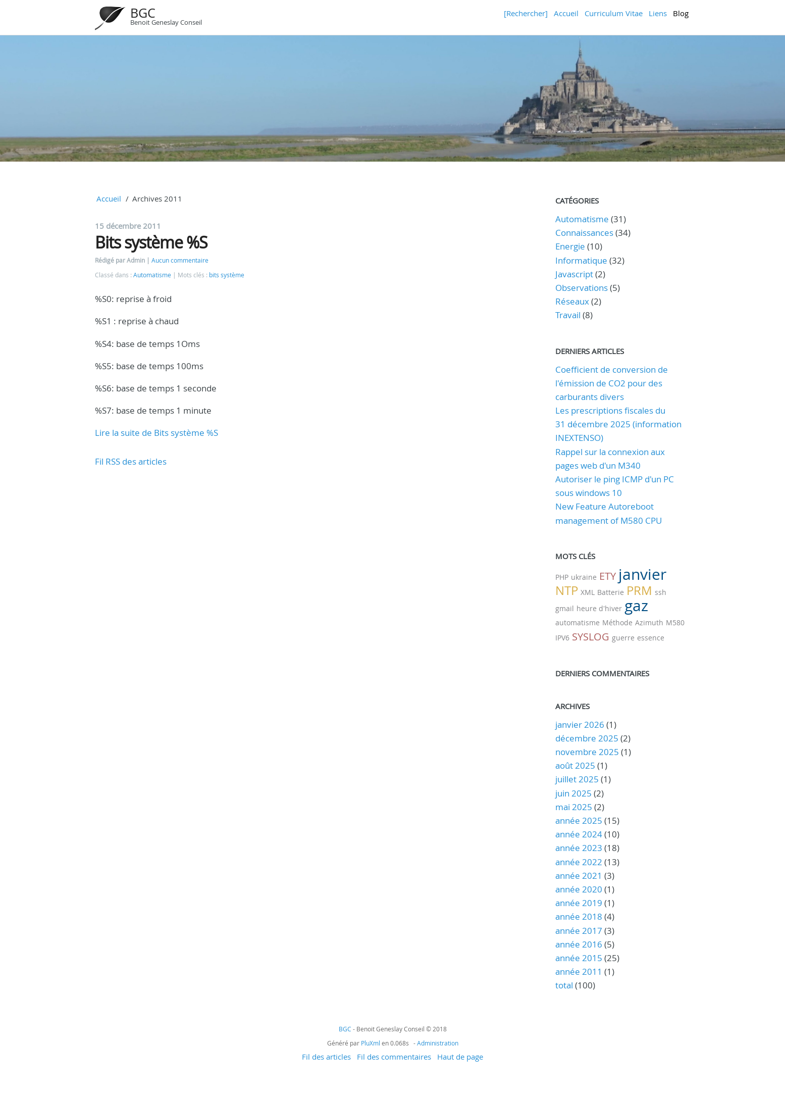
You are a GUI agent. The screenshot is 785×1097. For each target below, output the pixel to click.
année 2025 (578, 820)
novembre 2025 (587, 752)
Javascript (574, 274)
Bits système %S (151, 242)
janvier (642, 574)
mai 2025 (573, 807)
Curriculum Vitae (614, 13)
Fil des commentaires (394, 1057)
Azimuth (649, 622)
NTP (566, 590)
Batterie (610, 592)
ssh (660, 592)
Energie (570, 246)
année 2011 (578, 971)
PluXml (370, 1043)
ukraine (584, 577)
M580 (675, 622)
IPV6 (562, 637)
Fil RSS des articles (131, 461)
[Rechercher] (526, 13)
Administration (437, 1043)
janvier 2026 (579, 724)
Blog (681, 13)
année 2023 (578, 848)
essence (650, 637)
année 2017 (578, 930)
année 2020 (578, 889)
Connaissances (584, 232)
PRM (639, 590)
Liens (658, 13)
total (565, 985)
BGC (142, 13)
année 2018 (578, 916)
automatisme (577, 622)
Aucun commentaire (179, 260)
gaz (636, 605)
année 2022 (578, 862)
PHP (561, 577)
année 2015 (578, 958)
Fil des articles (326, 1057)
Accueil (566, 13)
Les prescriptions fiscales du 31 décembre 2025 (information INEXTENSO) (618, 424)
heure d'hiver (599, 608)
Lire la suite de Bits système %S (156, 432)
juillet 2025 (577, 779)
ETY (607, 576)
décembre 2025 (586, 738)
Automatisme (152, 275)
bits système (226, 275)
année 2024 (578, 834)
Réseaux (572, 301)
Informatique (581, 260)
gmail (564, 608)
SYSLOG (590, 636)
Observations (581, 287)
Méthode (617, 622)
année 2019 (578, 903)
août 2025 (575, 765)
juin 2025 (573, 793)
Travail (568, 315)
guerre (623, 637)
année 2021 (578, 875)
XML (588, 592)
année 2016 (578, 944)
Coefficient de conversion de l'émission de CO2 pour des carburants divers (611, 383)
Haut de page (460, 1057)
